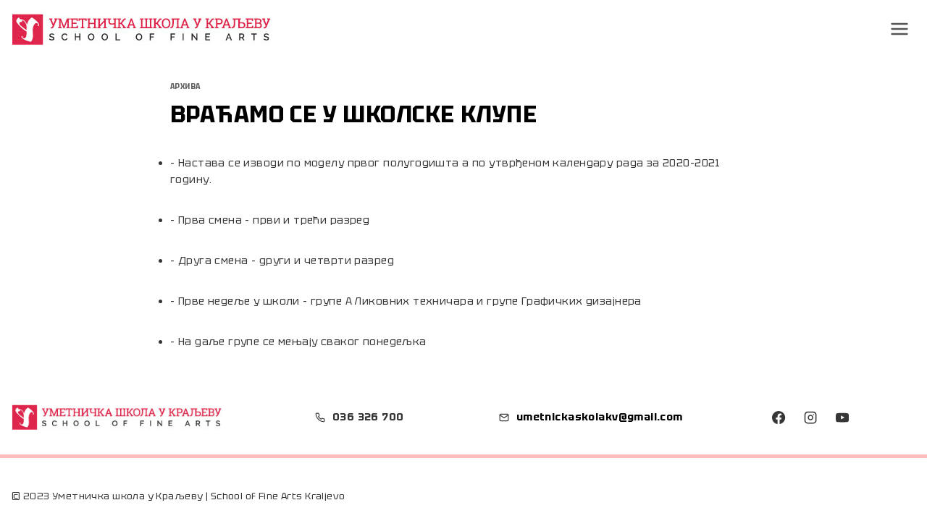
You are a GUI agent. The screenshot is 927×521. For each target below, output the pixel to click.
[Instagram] (810, 417)
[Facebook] (778, 417)
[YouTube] (842, 417)
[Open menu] (899, 28)
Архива (185, 86)
